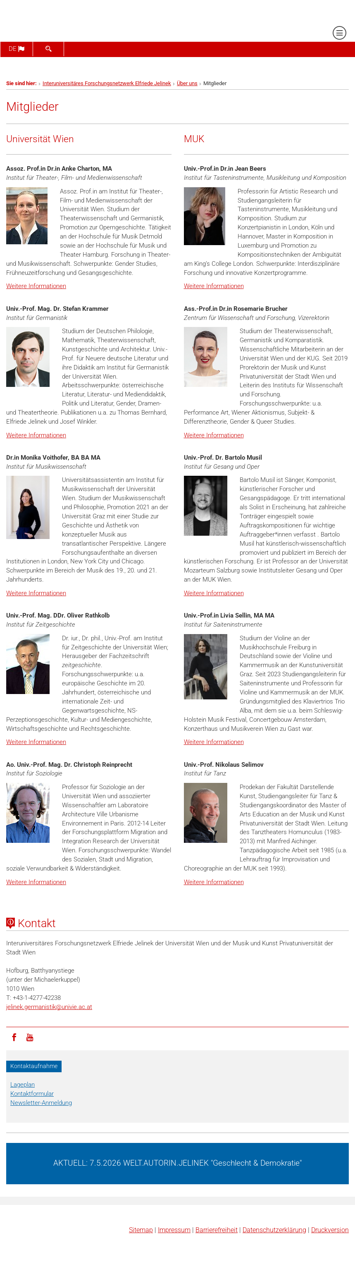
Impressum (174, 1230)
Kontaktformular (32, 1093)
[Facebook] (14, 1037)
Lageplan (22, 1084)
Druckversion (330, 1230)
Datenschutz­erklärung (274, 1230)
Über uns (187, 83)
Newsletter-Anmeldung (41, 1103)
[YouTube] (30, 1037)
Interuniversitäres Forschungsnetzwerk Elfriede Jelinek (107, 83)
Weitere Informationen (36, 286)
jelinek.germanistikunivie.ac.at (49, 1007)
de (16, 48)
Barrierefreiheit (216, 1230)
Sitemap (141, 1230)
